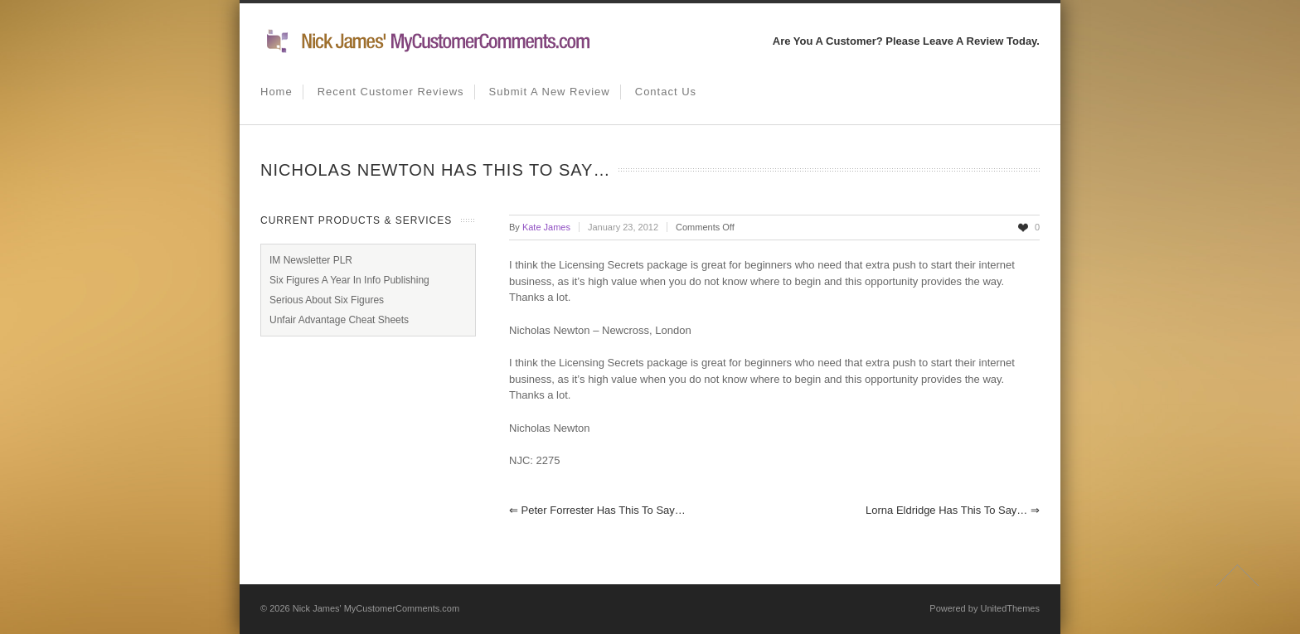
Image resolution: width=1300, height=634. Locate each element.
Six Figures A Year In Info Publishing (349, 280)
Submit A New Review (549, 91)
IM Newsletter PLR (310, 260)
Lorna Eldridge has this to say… (953, 510)
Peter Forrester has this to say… (597, 510)
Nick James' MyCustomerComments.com (376, 608)
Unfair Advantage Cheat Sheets (339, 320)
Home (276, 91)
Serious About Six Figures (326, 300)
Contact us (665, 91)
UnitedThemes (1010, 608)
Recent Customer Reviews (391, 91)
